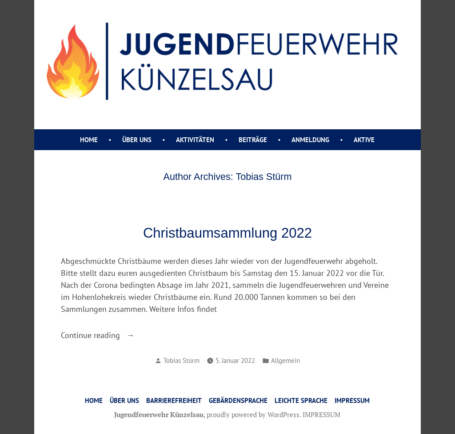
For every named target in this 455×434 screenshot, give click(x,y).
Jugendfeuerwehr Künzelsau (159, 414)
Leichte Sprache (301, 400)
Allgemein (285, 360)
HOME (94, 400)
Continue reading (130, 335)
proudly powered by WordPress (253, 414)
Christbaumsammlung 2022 (227, 233)
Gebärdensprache (238, 400)
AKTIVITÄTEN (195, 139)
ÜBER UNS (137, 139)
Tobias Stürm (182, 360)
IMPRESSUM (352, 400)
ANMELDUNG (310, 139)
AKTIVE (364, 139)
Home (89, 139)
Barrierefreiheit (174, 400)
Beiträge (253, 139)
